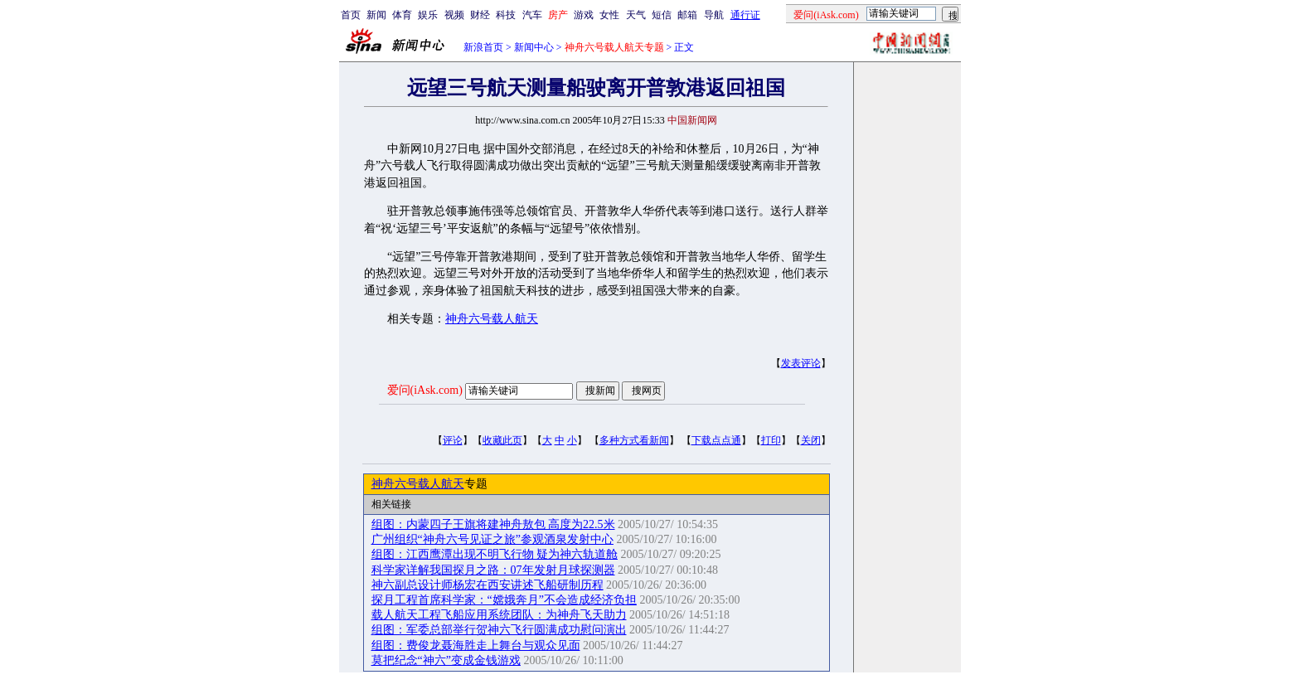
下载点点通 (716, 440)
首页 (351, 15)
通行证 (745, 15)
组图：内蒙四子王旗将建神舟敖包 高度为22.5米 (493, 524)
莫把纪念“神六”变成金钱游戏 (446, 660)
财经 (480, 15)
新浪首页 (483, 47)
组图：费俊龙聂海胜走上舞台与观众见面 (475, 645)
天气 (636, 15)
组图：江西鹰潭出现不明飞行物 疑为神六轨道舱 (494, 554)
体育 (402, 15)
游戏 (584, 15)
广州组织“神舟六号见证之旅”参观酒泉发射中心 (492, 539)
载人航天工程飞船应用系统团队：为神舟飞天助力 (499, 615)
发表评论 (801, 363)
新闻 (376, 15)
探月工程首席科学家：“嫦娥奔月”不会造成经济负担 (504, 600)
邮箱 (687, 15)
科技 (506, 15)
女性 (609, 15)
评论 (453, 440)
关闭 (811, 440)
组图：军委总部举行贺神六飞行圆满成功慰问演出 (499, 630)
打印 (771, 440)
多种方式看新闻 (634, 440)
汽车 (532, 15)
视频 (454, 15)
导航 (714, 15)
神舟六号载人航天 (491, 319)
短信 (662, 15)
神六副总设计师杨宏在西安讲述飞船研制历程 (487, 585)
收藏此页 (502, 440)
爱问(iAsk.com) (425, 390)
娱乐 (428, 15)
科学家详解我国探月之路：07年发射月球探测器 (493, 570)
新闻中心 (534, 47)
